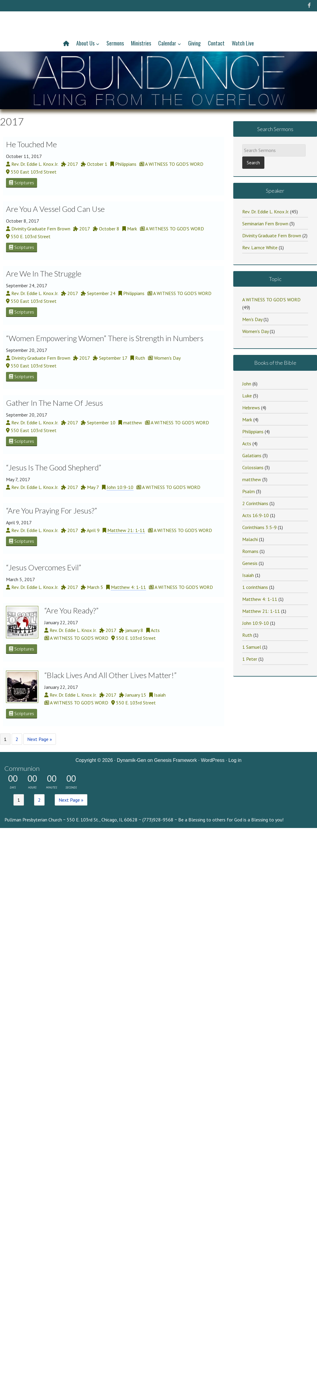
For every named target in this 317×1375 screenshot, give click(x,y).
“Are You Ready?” (71, 610)
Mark (247, 420)
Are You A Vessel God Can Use (55, 208)
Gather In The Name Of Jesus (54, 402)
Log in (235, 760)
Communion (21, 768)
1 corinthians (255, 587)
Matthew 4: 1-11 (128, 587)
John (246, 384)
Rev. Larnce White (260, 247)
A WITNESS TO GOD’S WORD (271, 300)
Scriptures (21, 183)
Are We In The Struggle (43, 273)
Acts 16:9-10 (255, 515)
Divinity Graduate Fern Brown (271, 235)
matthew (251, 479)
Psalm (248, 491)
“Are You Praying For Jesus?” (51, 510)
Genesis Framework (175, 760)
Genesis (249, 563)
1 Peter (249, 659)
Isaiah (248, 575)
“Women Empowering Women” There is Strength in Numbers (104, 338)
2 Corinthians (255, 503)
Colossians (252, 467)
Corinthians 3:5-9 (259, 527)
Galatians (251, 455)
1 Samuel (251, 647)
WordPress (213, 760)
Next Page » (39, 739)
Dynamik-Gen (131, 760)
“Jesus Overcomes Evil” (43, 567)
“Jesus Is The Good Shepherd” (53, 467)
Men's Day (252, 319)
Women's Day (255, 331)
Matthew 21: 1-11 (126, 530)
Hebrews (251, 408)
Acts (246, 443)
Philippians (252, 431)
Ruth (247, 635)
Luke (247, 396)
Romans (250, 551)
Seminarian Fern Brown (265, 224)
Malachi (250, 539)
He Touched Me (31, 144)
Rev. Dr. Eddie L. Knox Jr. (265, 212)
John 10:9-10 (120, 487)
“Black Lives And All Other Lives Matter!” (110, 675)
